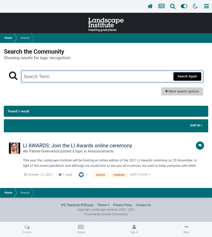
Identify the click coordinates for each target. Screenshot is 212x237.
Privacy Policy (122, 205)
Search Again (187, 76)
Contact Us (143, 205)
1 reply (65, 174)
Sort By (196, 125)
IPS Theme (68, 205)
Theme (103, 205)
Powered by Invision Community (106, 214)
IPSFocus (86, 205)
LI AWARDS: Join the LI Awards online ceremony (77, 146)
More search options (182, 91)
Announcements (101, 151)
